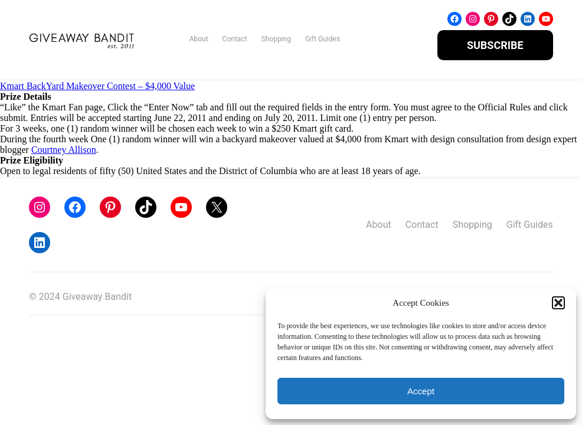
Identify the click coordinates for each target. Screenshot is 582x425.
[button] (558, 303)
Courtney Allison (63, 150)
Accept (420, 391)
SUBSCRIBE (495, 45)
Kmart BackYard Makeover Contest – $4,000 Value (97, 86)
